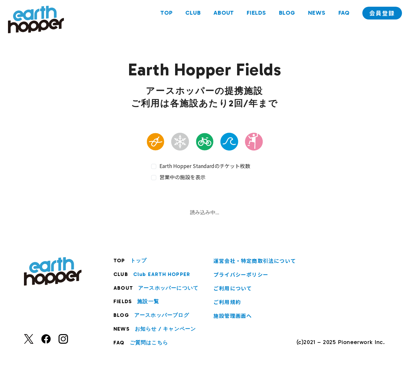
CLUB (192, 13)
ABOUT (222, 13)
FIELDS (255, 13)
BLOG (286, 13)
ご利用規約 (227, 302)
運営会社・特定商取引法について (254, 260)
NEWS (316, 13)
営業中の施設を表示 (182, 177)
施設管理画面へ (232, 315)
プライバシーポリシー (240, 274)
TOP (165, 13)
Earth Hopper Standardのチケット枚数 (204, 166)
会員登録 (381, 14)
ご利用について (232, 288)
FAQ (343, 13)
